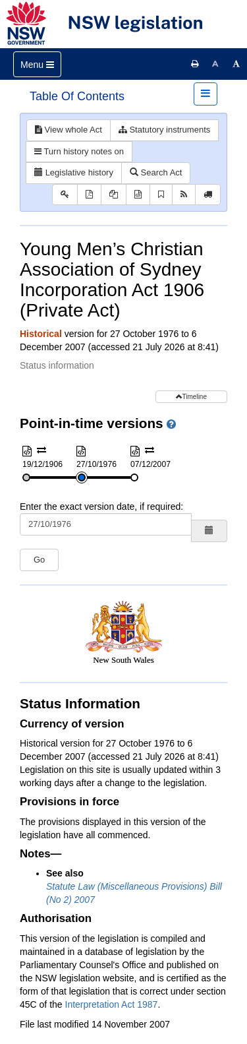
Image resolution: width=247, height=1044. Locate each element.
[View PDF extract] (113, 195)
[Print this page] (195, 64)
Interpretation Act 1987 (111, 1004)
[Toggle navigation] (37, 64)
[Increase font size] (236, 64)
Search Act (156, 172)
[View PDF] (89, 195)
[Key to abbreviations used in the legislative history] (65, 195)
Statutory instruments (164, 130)
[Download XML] (138, 195)
